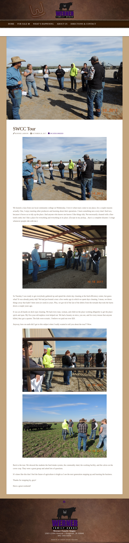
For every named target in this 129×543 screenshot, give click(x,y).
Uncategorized (55, 133)
